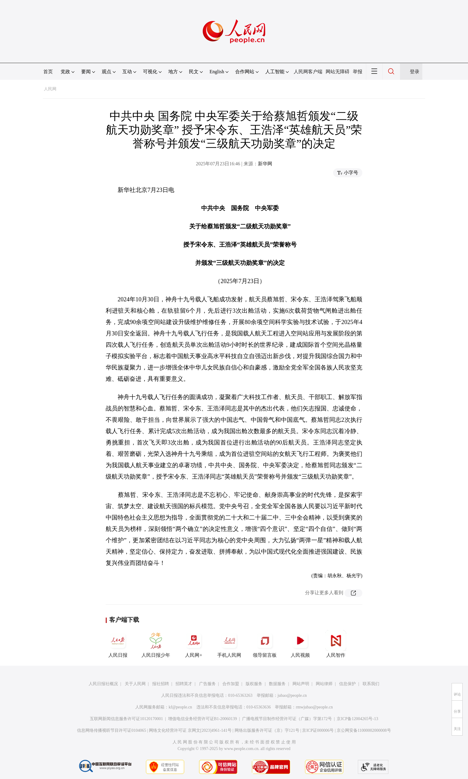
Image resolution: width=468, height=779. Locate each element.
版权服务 (254, 684)
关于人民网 (135, 684)
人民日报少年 (155, 644)
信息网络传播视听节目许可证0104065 (111, 730)
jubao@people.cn (292, 695)
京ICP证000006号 (318, 730)
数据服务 (277, 684)
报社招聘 (160, 684)
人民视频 (300, 644)
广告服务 (207, 684)
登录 (414, 71)
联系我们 (371, 684)
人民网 (50, 89)
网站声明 (300, 684)
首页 (48, 71)
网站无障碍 (338, 71)
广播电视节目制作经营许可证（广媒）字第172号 (287, 719)
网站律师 (324, 684)
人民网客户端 (308, 71)
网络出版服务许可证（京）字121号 (267, 730)
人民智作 (335, 644)
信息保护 (347, 684)
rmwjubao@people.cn (314, 707)
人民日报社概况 (103, 684)
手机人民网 (229, 644)
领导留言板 (265, 644)
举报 (357, 71)
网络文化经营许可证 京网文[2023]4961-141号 (190, 730)
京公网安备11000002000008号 (364, 730)
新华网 (265, 163)
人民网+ (193, 644)
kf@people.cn (180, 707)
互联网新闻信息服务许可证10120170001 (126, 719)
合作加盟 (230, 684)
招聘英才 (184, 684)
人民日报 (117, 644)
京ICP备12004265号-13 (357, 719)
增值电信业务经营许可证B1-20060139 (202, 719)
